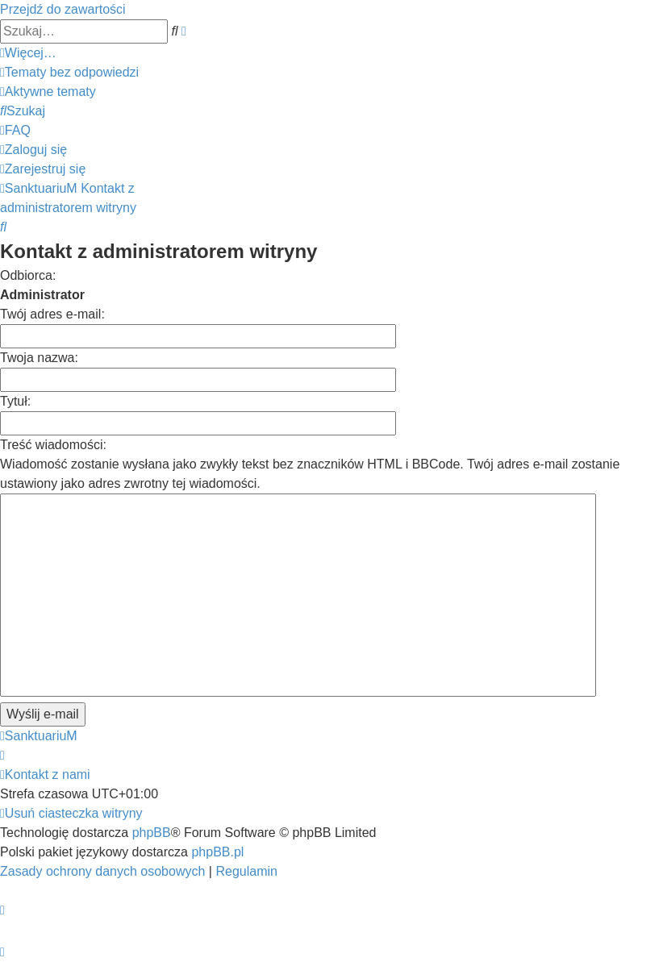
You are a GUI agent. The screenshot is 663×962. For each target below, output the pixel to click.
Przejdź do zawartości (63, 9)
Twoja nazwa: (39, 357)
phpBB (151, 832)
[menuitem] (69, 72)
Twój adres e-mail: (52, 314)
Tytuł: (15, 401)
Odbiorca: (28, 275)
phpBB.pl (217, 852)
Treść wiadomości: (53, 445)
